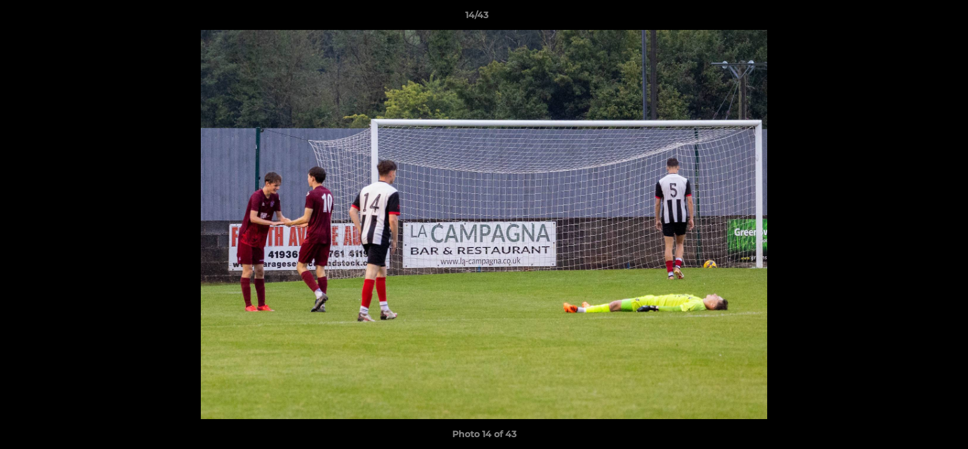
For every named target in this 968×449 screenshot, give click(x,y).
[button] (915, 18)
